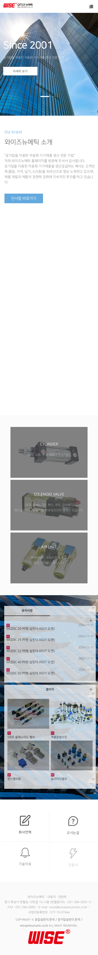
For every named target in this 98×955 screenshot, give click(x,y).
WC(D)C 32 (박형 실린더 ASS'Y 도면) (32, 651)
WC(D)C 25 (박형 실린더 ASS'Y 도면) (32, 640)
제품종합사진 (60, 737)
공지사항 (28, 610)
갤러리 (51, 689)
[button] (44, 96)
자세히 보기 (20, 71)
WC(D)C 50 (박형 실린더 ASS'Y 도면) (32, 673)
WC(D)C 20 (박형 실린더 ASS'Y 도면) (32, 629)
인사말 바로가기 (25, 198)
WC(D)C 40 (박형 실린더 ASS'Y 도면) (32, 662)
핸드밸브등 (15, 779)
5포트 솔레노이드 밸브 (22, 737)
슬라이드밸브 (60, 779)
